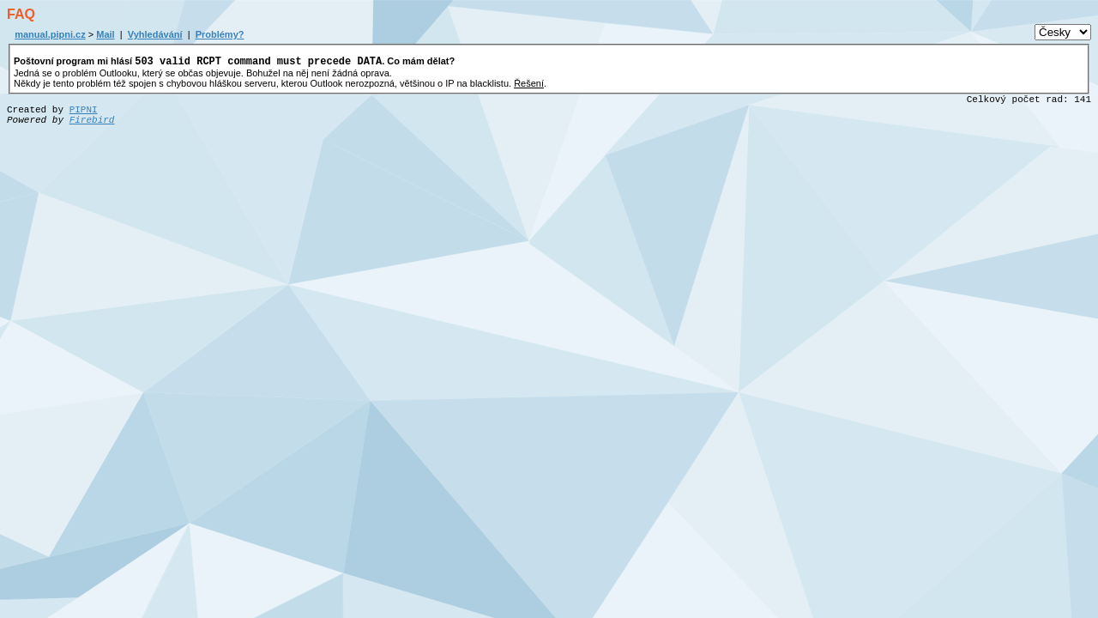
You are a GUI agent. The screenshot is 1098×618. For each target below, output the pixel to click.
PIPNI (83, 112)
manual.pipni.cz (50, 34)
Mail (105, 34)
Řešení (529, 86)
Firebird (92, 123)
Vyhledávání (155, 34)
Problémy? (220, 34)
